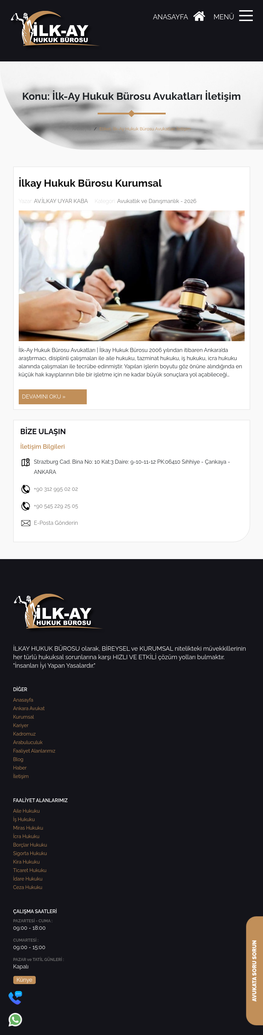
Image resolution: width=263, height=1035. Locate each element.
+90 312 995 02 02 (49, 489)
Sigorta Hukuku (30, 853)
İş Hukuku (24, 819)
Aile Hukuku (26, 811)
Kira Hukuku (26, 862)
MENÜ (224, 17)
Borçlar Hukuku (30, 845)
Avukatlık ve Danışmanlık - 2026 (156, 201)
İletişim (21, 776)
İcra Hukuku (26, 836)
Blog (18, 759)
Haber (20, 768)
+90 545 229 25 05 (49, 506)
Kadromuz (24, 734)
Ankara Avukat (29, 708)
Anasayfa (81, 128)
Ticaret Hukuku (30, 870)
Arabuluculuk (28, 742)
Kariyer (21, 725)
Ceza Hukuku (28, 887)
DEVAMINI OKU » (44, 396)
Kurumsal (23, 717)
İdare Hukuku (28, 879)
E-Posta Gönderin (49, 523)
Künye (24, 980)
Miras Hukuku (28, 828)
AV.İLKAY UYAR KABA (61, 201)
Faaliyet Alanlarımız (34, 751)
